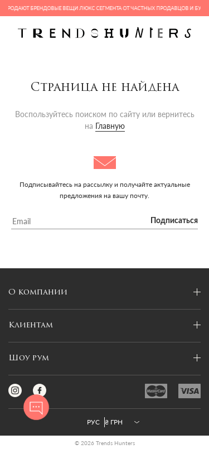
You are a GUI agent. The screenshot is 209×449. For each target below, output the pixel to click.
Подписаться (174, 221)
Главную (110, 126)
